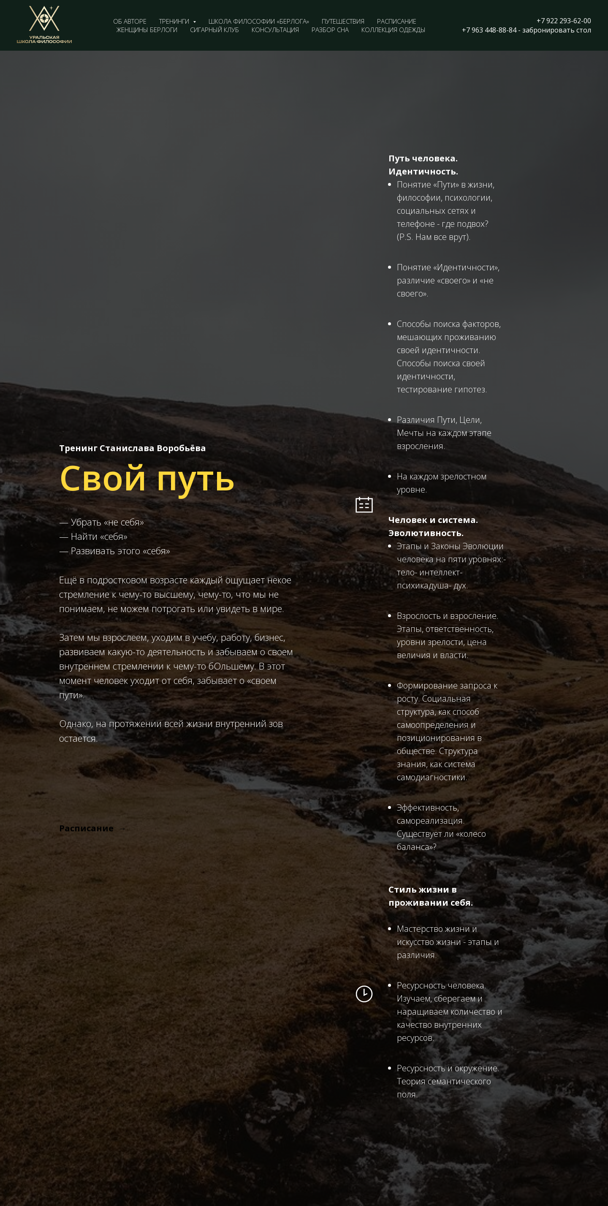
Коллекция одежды (393, 29)
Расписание (396, 21)
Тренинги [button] (175, 21)
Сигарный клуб (214, 29)
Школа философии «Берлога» (259, 21)
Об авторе (130, 21)
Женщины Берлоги (147, 29)
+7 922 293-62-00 (564, 20)
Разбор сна (330, 29)
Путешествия (343, 21)
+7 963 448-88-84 (489, 30)
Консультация (275, 29)
